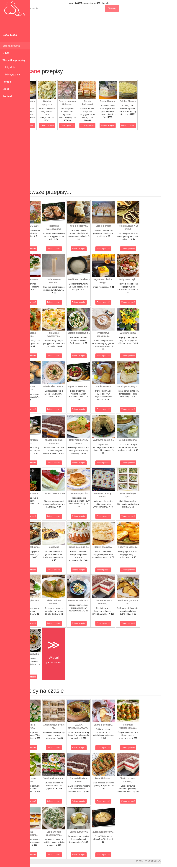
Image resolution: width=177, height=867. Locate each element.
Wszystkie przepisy (14, 60)
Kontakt (7, 96)
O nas (6, 53)
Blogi (6, 89)
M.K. (173, 860)
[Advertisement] (103, 37)
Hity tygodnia (11, 74)
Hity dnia (9, 67)
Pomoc (7, 81)
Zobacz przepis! (41, 125)
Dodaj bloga (10, 35)
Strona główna (11, 45)
